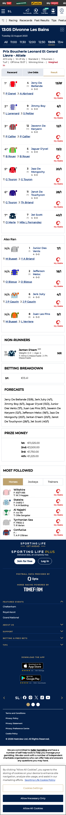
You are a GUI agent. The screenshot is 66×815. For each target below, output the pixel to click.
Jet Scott (36, 214)
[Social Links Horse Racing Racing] (33, 704)
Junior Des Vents (39, 249)
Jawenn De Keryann (38, 127)
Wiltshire (19, 489)
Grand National (11, 617)
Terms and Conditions (15, 713)
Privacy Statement (14, 723)
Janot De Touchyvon (38, 193)
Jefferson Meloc (39, 272)
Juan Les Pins (41, 314)
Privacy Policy (12, 718)
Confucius (20, 529)
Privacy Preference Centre (17, 728)
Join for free (24, 561)
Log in (45, 561)
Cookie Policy (12, 733)
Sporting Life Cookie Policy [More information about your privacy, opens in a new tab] (40, 780)
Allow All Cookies (33, 808)
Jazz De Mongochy (38, 170)
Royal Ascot (9, 612)
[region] (33, 790)
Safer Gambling (39, 750)
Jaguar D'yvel (39, 148)
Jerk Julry (39, 294)
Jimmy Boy (38, 105)
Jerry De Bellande (37, 84)
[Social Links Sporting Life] (28, 704)
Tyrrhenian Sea (23, 519)
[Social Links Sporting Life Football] (38, 704)
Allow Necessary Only (33, 798)
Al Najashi (20, 509)
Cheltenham (9, 606)
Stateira (18, 499)
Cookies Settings (33, 788)
